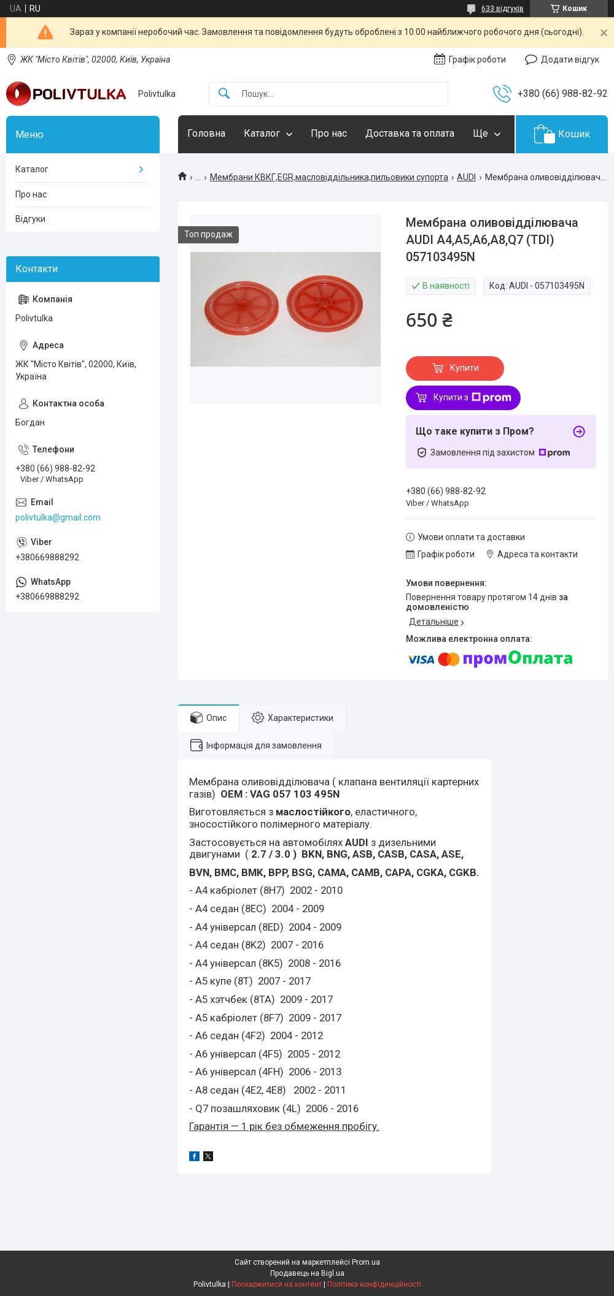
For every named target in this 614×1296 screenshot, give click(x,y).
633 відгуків (502, 8)
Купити (464, 368)
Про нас (329, 133)
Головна (206, 133)
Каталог (262, 133)
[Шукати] (224, 94)
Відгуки (30, 219)
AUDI (466, 177)
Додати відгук (570, 59)
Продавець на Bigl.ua (307, 1273)
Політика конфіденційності (374, 1284)
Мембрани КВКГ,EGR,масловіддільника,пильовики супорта (329, 177)
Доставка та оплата (409, 133)
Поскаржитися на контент (276, 1284)
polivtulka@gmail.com (58, 517)
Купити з (472, 397)
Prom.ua (366, 1262)
